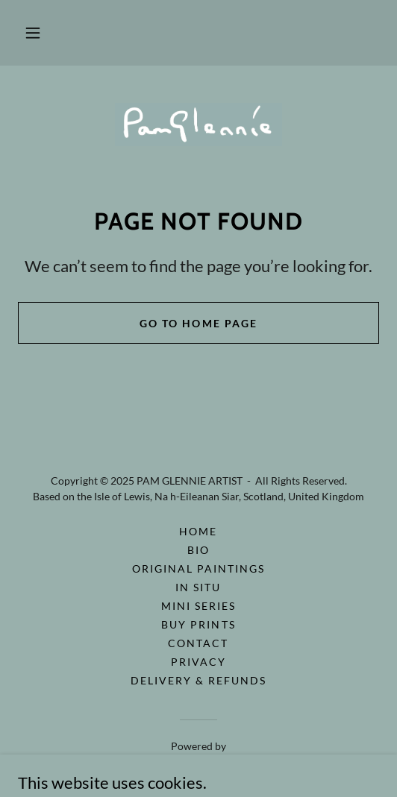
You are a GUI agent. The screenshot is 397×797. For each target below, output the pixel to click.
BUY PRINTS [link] (198, 624)
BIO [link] (198, 550)
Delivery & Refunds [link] (198, 680)
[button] (33, 33)
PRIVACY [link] (198, 661)
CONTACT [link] (198, 643)
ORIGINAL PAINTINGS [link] (198, 568)
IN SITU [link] (198, 587)
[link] (198, 125)
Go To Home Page (198, 323)
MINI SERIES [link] (198, 605)
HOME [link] (198, 531)
